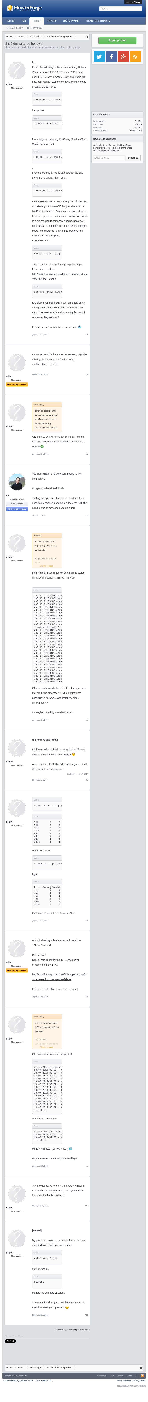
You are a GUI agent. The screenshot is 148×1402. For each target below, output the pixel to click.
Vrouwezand (136, 130)
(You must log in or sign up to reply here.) (72, 1330)
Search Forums (16, 28)
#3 (87, 454)
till (7, 495)
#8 (87, 997)
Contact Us (102, 1376)
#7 (87, 921)
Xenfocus (23, 1376)
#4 (87, 515)
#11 (86, 1315)
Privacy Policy (139, 1381)
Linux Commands (71, 21)
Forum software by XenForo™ (27, 1381)
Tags (24, 21)
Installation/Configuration (33, 47)
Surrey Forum (140, 1386)
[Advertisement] (117, 186)
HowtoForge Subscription (98, 21)
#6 (87, 780)
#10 (86, 1206)
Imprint (121, 1376)
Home (129, 1376)
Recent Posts (36, 28)
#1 (87, 335)
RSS (142, 1375)
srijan (34, 374)
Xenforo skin (10, 1376)
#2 (87, 374)
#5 (87, 720)
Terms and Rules (124, 1381)
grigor (62, 47)
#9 (87, 1166)
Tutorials (11, 21)
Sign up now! (117, 40)
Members (51, 21)
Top (137, 1376)
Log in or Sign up (133, 2)
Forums (36, 21)
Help (112, 1376)
